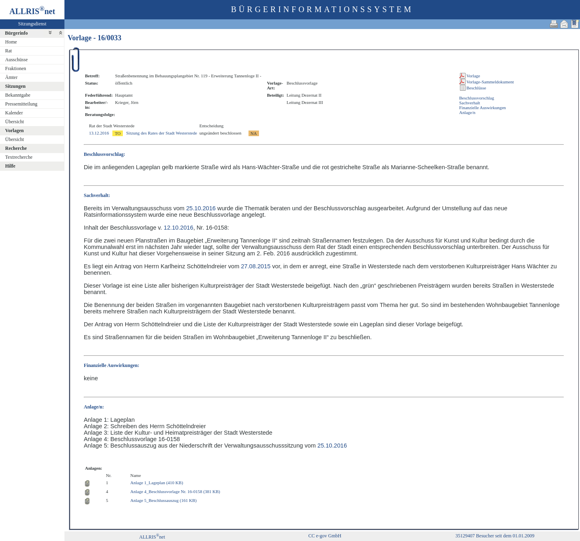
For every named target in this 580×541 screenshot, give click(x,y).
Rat (8, 51)
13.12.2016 (99, 133)
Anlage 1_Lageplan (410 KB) (156, 482)
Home (11, 42)
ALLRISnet (152, 537)
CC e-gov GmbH (324, 536)
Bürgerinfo (16, 33)
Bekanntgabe (18, 95)
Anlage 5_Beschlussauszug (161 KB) (163, 500)
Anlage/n (467, 112)
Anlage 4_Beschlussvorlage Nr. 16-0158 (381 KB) (175, 491)
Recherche (16, 148)
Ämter (11, 77)
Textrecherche (19, 157)
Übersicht (14, 121)
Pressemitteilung (21, 104)
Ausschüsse (16, 59)
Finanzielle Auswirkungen (482, 107)
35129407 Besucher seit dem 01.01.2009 (495, 536)
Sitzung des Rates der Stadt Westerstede (161, 133)
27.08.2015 (255, 266)
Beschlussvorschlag (476, 97)
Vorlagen (14, 130)
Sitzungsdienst (32, 24)
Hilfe (10, 166)
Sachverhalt (469, 102)
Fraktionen (15, 68)
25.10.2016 (200, 208)
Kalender (14, 113)
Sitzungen (15, 86)
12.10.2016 (178, 227)
